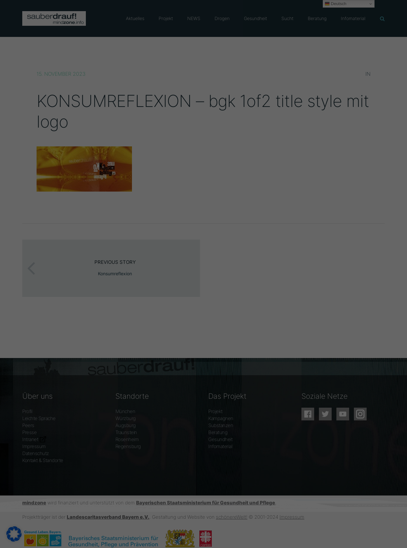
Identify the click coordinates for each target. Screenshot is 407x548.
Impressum (387, 535)
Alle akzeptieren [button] (358, 477)
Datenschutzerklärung (30, 527)
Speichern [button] (356, 497)
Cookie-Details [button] (322, 535)
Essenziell (71, 535)
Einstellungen (150, 527)
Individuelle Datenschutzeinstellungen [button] (355, 518)
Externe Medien (274, 535)
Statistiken (169, 535)
